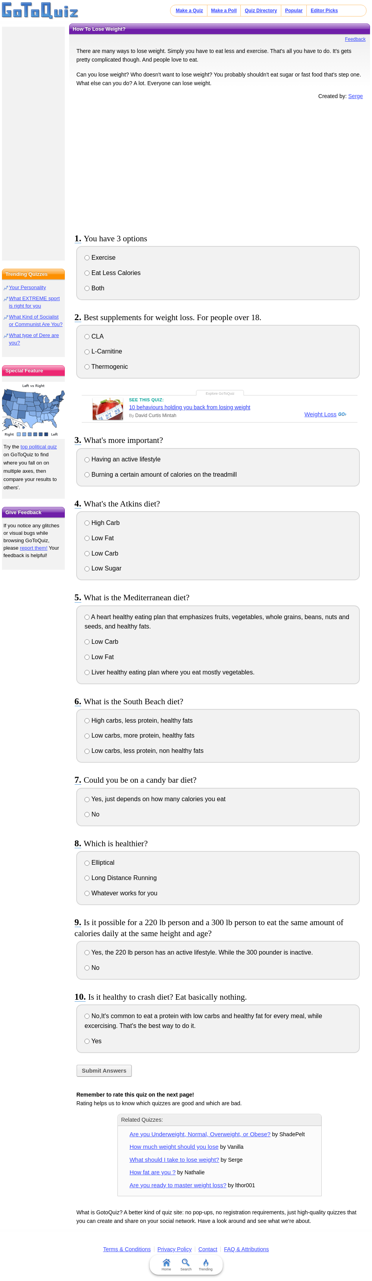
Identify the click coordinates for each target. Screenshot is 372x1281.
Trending (206, 1265)
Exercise (99, 257)
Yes (92, 1041)
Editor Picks (324, 10)
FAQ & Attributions (246, 1249)
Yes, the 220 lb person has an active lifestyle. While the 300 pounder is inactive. (198, 952)
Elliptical (99, 862)
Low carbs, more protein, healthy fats (139, 735)
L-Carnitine (103, 351)
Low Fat (99, 538)
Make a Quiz (189, 10)
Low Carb (101, 553)
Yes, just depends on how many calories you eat (154, 799)
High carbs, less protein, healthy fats (138, 720)
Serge (355, 96)
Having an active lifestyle (122, 459)
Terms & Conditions (126, 1249)
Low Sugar (102, 568)
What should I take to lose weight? (174, 1159)
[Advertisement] (220, 165)
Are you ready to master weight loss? (178, 1185)
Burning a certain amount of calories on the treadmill (160, 474)
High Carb (101, 522)
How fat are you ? (153, 1172)
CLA (94, 336)
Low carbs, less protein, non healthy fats (143, 750)
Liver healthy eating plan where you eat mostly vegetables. (169, 672)
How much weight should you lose (174, 1146)
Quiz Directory (261, 10)
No (91, 814)
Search (186, 1265)
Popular (294, 10)
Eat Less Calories (112, 273)
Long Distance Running (120, 878)
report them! (34, 548)
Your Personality (27, 287)
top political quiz (38, 447)
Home (166, 1265)
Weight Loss (319, 415)
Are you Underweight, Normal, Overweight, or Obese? (200, 1134)
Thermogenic (106, 366)
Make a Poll (223, 10)
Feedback (355, 39)
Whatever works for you (121, 893)
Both (94, 288)
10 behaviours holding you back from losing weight (189, 407)
